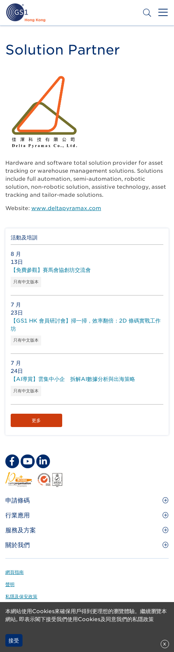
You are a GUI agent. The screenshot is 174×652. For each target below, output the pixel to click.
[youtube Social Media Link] (27, 461)
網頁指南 (14, 572)
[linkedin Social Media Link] (43, 461)
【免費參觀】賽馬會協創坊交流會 (51, 270)
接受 (13, 641)
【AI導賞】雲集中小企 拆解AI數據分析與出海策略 (73, 379)
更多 (36, 420)
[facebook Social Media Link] (12, 461)
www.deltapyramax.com (66, 208)
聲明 (9, 584)
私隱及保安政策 (21, 596)
